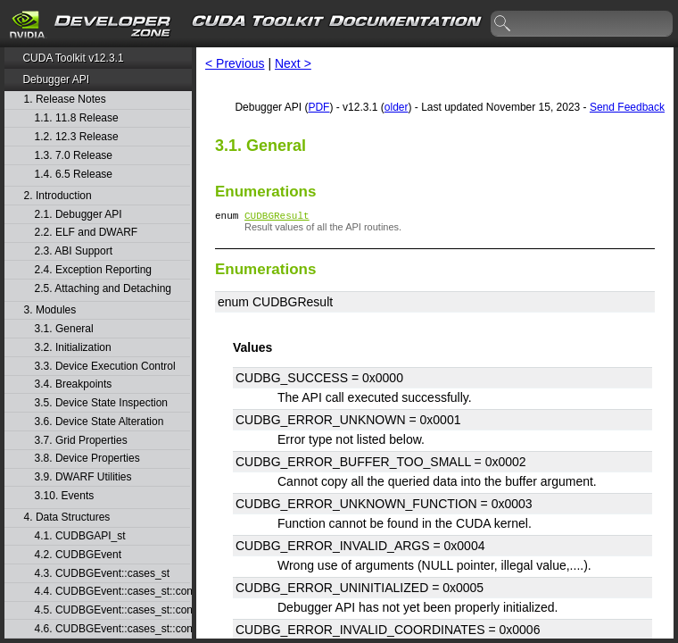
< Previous (235, 63)
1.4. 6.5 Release (73, 174)
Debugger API (55, 79)
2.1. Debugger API (78, 215)
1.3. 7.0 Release (73, 156)
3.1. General (64, 329)
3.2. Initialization (73, 348)
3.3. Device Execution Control (105, 366)
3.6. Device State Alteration (99, 422)
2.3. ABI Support (73, 251)
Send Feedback (627, 107)
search (503, 24)
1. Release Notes (65, 99)
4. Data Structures (67, 517)
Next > (293, 63)
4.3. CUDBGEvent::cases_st (102, 574)
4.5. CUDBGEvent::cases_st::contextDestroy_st (112, 610)
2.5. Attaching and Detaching (103, 289)
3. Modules (50, 310)
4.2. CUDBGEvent (78, 555)
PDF (318, 107)
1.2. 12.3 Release (77, 137)
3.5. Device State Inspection (101, 403)
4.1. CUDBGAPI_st (80, 536)
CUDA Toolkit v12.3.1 (72, 58)
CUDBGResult (277, 217)
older (396, 107)
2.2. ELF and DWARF (86, 232)
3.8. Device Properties (87, 458)
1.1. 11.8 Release (77, 118)
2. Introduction (58, 196)
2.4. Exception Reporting (93, 270)
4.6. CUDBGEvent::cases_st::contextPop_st (112, 629)
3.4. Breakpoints (73, 384)
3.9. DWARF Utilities (83, 477)
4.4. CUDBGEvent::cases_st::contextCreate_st (112, 591)
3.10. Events (65, 496)
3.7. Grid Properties (81, 441)
